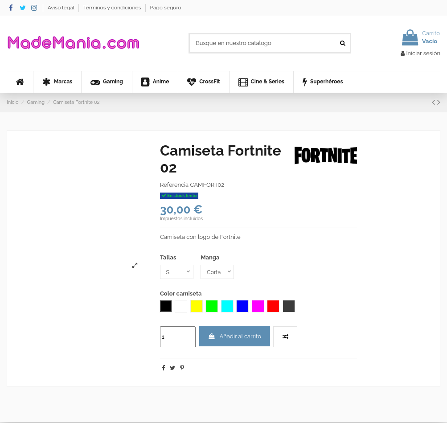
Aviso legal (62, 7)
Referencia (174, 184)
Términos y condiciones (113, 7)
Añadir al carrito (234, 336)
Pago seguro (165, 7)
